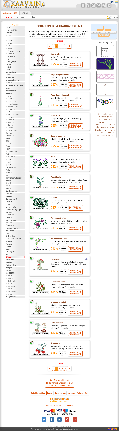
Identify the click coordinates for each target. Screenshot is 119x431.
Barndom (9, 93)
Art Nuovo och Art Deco (14, 85)
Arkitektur (9, 83)
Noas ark (11, 125)
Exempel (21, 17)
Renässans (10, 231)
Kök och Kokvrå (11, 199)
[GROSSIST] (10, 273)
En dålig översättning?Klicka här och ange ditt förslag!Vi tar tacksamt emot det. (59, 383)
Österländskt (10, 225)
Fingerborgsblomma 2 (60, 95)
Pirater (10, 127)
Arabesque (10, 77)
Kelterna (9, 194)
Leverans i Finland (75, 393)
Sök (86, 393)
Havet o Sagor (13, 106)
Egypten (9, 149)
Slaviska (9, 244)
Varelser (9, 262)
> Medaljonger (11, 61)
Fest (7, 154)
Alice (9, 96)
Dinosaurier (10, 135)
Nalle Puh (11, 122)
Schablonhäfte (10, 13)
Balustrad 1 (55, 54)
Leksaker (11, 112)
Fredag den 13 (11, 167)
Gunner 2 (54, 197)
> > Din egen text (11, 30)
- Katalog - (8, 17)
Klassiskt (9, 196)
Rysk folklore (10, 236)
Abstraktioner (11, 72)
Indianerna (12, 109)
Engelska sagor (13, 104)
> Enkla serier (10, 56)
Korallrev (9, 201)
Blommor (9, 133)
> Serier (8, 64)
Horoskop (9, 183)
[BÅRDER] (11, 278)
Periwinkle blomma (59, 238)
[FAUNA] (11, 289)
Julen (9, 159)
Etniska (10, 40)
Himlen (8, 180)
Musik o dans (11, 220)
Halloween (11, 157)
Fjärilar (8, 164)
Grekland (9, 172)
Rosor (8, 233)
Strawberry (55, 343)
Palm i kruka (56, 177)
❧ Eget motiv (10, 297)
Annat (10, 35)
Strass (25, 13)
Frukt (8, 170)
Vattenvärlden (11, 265)
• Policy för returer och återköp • (59, 405)
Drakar (8, 143)
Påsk (9, 162)
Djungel (8, 138)
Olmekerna (10, 223)
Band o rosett (11, 90)
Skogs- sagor (12, 130)
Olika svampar (57, 323)
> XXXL (8, 69)
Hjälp (32, 17)
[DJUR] (10, 283)
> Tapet (8, 67)
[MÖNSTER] (12, 291)
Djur (7, 141)
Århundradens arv (12, 80)
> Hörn (8, 59)
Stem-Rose (55, 116)
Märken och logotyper (14, 209)
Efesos (8, 146)
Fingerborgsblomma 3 (60, 75)
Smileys (8, 246)
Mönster (11, 53)
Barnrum (11, 38)
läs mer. (76, 429)
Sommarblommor (58, 136)
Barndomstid (12, 101)
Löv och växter (11, 207)
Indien (8, 186)
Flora (9, 46)
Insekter (9, 188)
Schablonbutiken (38, 393)
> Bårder (9, 32)
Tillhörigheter (10, 252)
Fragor (49, 393)
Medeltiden (10, 215)
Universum (10, 260)
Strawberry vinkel (58, 302)
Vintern (8, 270)
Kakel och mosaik (12, 191)
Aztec (8, 88)
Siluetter (9, 241)
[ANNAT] (11, 275)
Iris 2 (53, 157)
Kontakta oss (60, 393)
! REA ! (8, 27)
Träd (7, 254)
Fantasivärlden (11, 151)
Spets (8, 249)
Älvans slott (12, 98)
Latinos (8, 204)
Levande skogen (13, 114)
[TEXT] (10, 294)
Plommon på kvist (58, 218)
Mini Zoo (11, 117)
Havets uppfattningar (13, 178)
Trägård (8, 257)
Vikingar (9, 268)
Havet (10, 48)
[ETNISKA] (11, 286)
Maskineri (9, 212)
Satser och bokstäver (13, 238)
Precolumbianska (12, 228)
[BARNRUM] (12, 281)
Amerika (9, 75)
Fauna (10, 43)
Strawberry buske (58, 282)
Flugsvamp (55, 259)
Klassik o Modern (14, 51)
